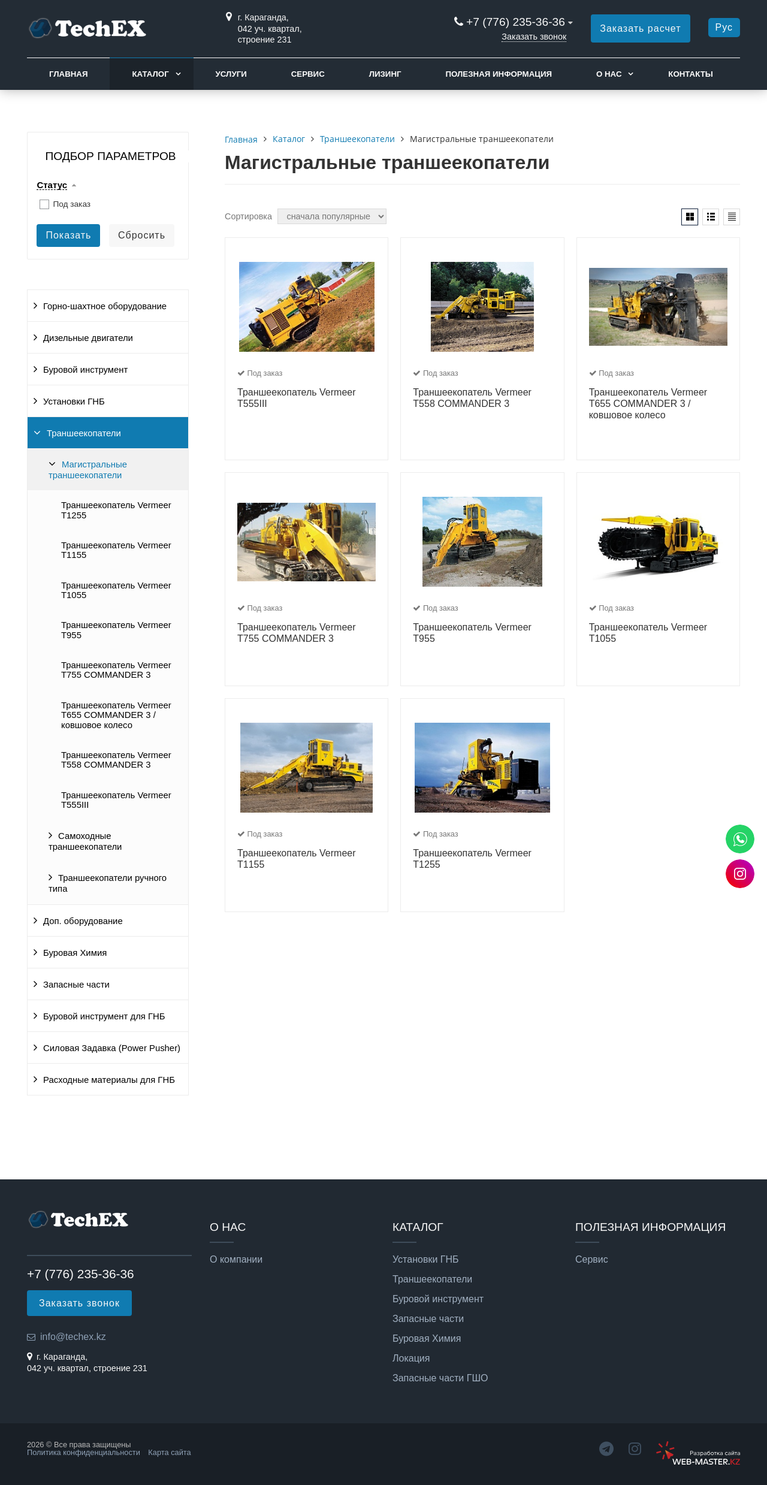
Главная (68, 74)
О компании (236, 1259)
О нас (609, 74)
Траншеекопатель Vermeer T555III (116, 800)
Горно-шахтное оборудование (105, 306)
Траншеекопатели (84, 433)
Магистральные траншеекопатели (88, 470)
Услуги (231, 74)
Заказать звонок (534, 36)
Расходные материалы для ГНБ (109, 1080)
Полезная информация (498, 74)
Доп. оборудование (83, 921)
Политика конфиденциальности (83, 1452)
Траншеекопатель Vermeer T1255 (116, 510)
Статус (52, 185)
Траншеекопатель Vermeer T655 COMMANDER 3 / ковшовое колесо (116, 715)
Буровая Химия (75, 953)
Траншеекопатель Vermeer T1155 (116, 550)
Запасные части (76, 984)
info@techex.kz (73, 1337)
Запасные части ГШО (440, 1378)
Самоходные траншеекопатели (85, 841)
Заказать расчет (640, 28)
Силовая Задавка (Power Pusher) (111, 1048)
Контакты (690, 74)
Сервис (308, 74)
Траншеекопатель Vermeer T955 (116, 629)
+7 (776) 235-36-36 (515, 22)
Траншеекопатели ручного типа (108, 883)
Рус (724, 27)
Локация (411, 1358)
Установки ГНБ (74, 401)
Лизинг (385, 74)
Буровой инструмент (85, 370)
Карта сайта (169, 1452)
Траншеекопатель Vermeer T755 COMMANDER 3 (116, 670)
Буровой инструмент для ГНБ (104, 1016)
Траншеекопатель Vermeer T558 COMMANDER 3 (116, 759)
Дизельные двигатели (88, 338)
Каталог (150, 74)
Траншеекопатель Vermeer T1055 (116, 590)
